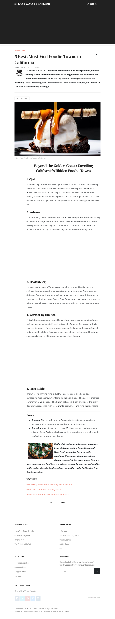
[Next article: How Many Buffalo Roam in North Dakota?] (63, 502)
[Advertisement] (57, 26)
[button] (15, 4)
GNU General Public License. (58, 611)
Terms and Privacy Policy (70, 535)
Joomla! (17, 611)
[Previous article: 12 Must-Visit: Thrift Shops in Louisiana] (51, 502)
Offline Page (64, 544)
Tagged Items (20, 571)
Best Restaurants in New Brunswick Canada (47, 494)
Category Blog (20, 567)
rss (61, 548)
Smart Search (65, 540)
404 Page (63, 531)
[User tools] (97, 54)
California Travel (22, 98)
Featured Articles (21, 563)
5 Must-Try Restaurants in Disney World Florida (49, 484)
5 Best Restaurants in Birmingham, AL (44, 489)
